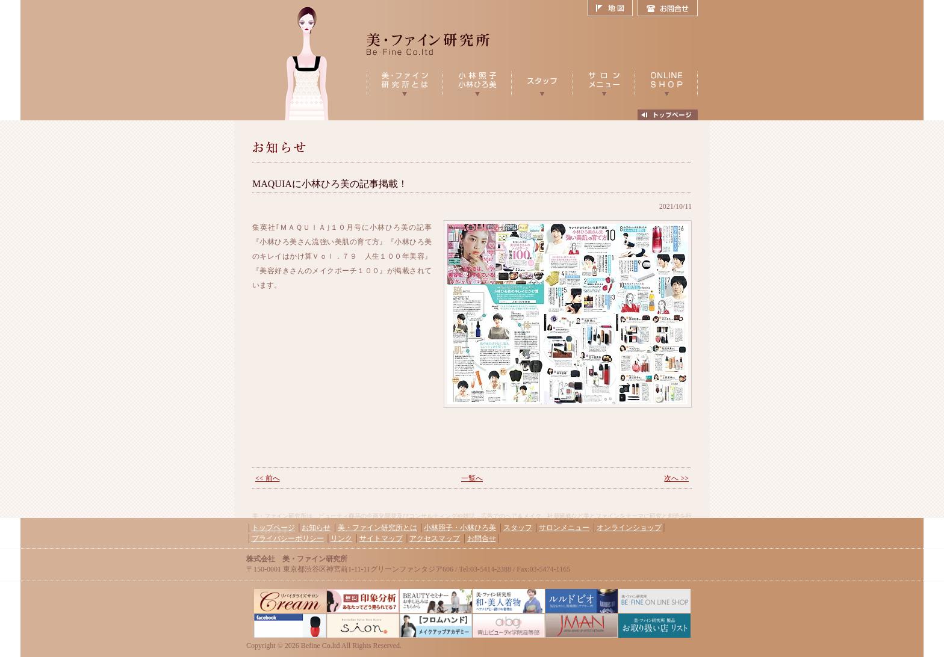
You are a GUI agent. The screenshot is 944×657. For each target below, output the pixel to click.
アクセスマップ (434, 538)
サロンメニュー (564, 527)
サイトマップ (381, 538)
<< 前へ (267, 478)
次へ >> (676, 478)
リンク (341, 538)
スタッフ (517, 527)
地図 (613, 8)
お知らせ (316, 527)
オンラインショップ (629, 527)
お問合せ (668, 8)
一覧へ (472, 478)
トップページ (273, 527)
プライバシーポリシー (288, 538)
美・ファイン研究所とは (377, 527)
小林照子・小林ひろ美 (460, 527)
